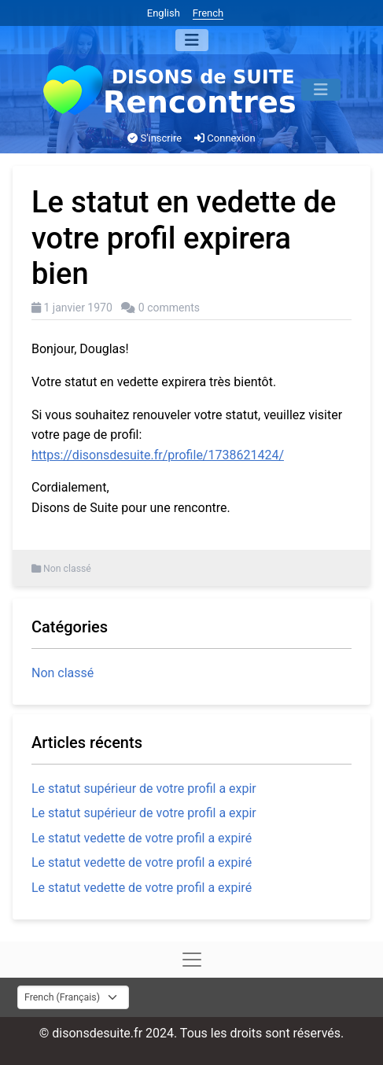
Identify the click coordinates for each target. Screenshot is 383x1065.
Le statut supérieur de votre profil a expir (143, 788)
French (208, 13)
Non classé (67, 568)
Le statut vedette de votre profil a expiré (141, 838)
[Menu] (191, 40)
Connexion (225, 138)
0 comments (169, 307)
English (163, 13)
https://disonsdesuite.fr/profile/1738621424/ (157, 455)
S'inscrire (154, 138)
